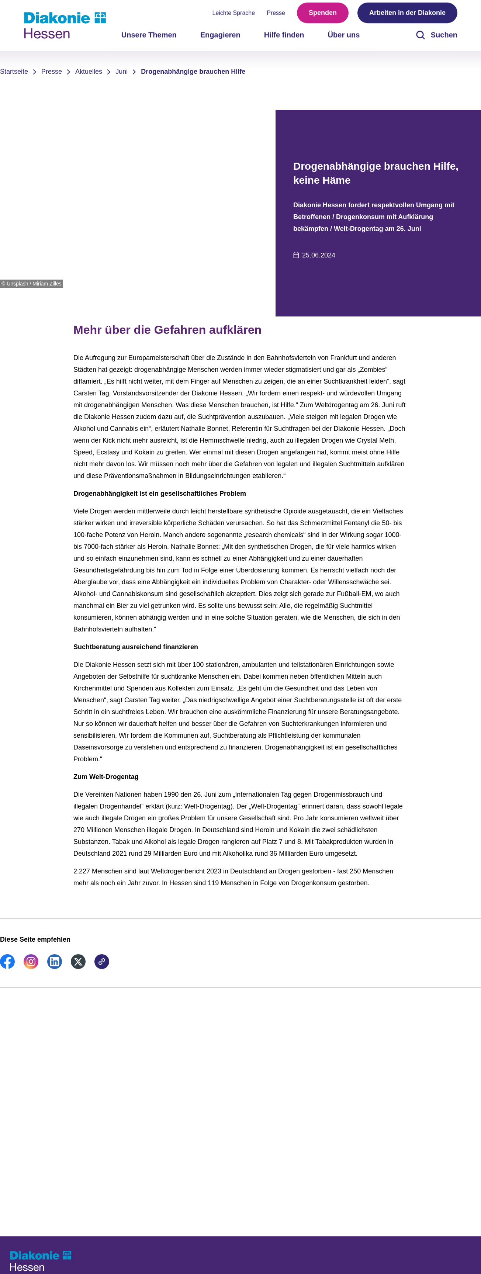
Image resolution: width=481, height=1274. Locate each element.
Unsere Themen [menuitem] (149, 37)
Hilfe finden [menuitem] (284, 37)
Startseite (14, 71)
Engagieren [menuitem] (220, 37)
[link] (7, 966)
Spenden (323, 14)
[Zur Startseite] (65, 25)
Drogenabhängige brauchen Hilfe (193, 71)
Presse (276, 15)
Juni (121, 71)
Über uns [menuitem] (344, 37)
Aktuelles (88, 71)
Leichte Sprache (233, 15)
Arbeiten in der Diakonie (407, 14)
